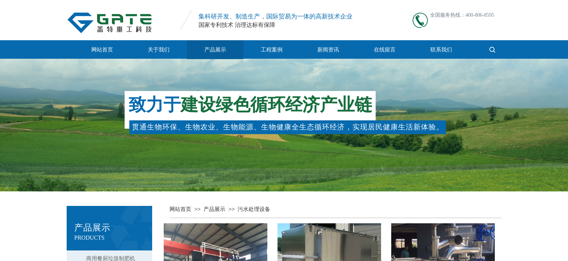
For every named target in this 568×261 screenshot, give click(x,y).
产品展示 (215, 50)
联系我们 (441, 50)
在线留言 (385, 50)
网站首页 (102, 50)
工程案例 (272, 50)
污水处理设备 (254, 209)
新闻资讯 (328, 50)
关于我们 (159, 50)
